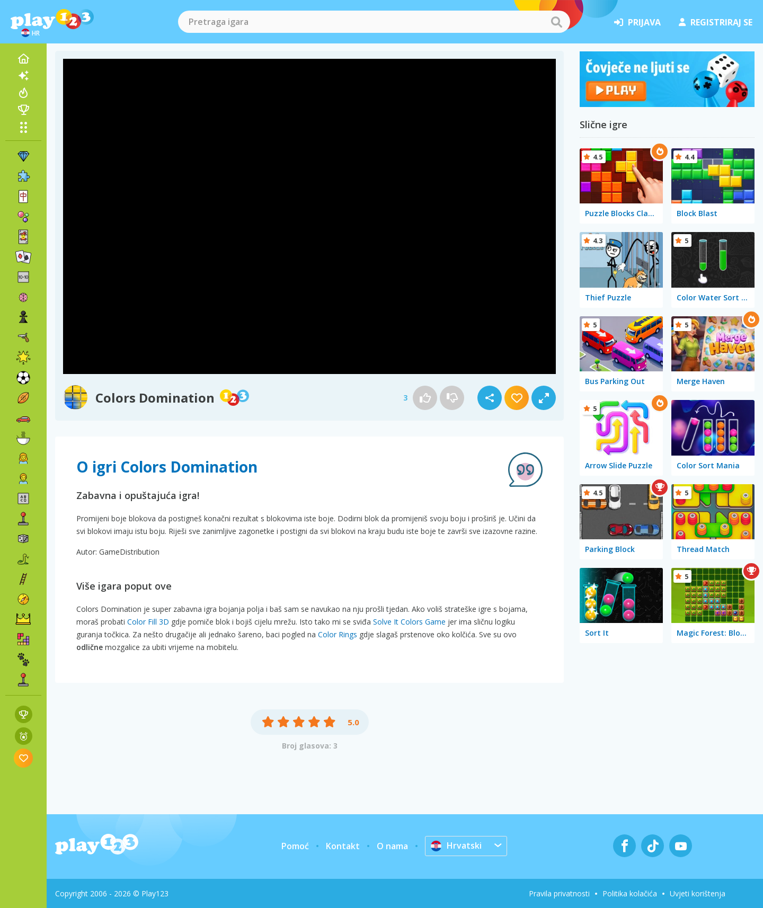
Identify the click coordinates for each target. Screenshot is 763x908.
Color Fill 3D (148, 622)
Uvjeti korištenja (697, 893)
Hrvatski (456, 845)
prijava (637, 22)
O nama (392, 846)
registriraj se (715, 22)
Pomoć (295, 846)
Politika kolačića (629, 893)
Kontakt (343, 846)
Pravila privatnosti (559, 893)
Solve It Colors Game (409, 622)
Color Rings (337, 634)
